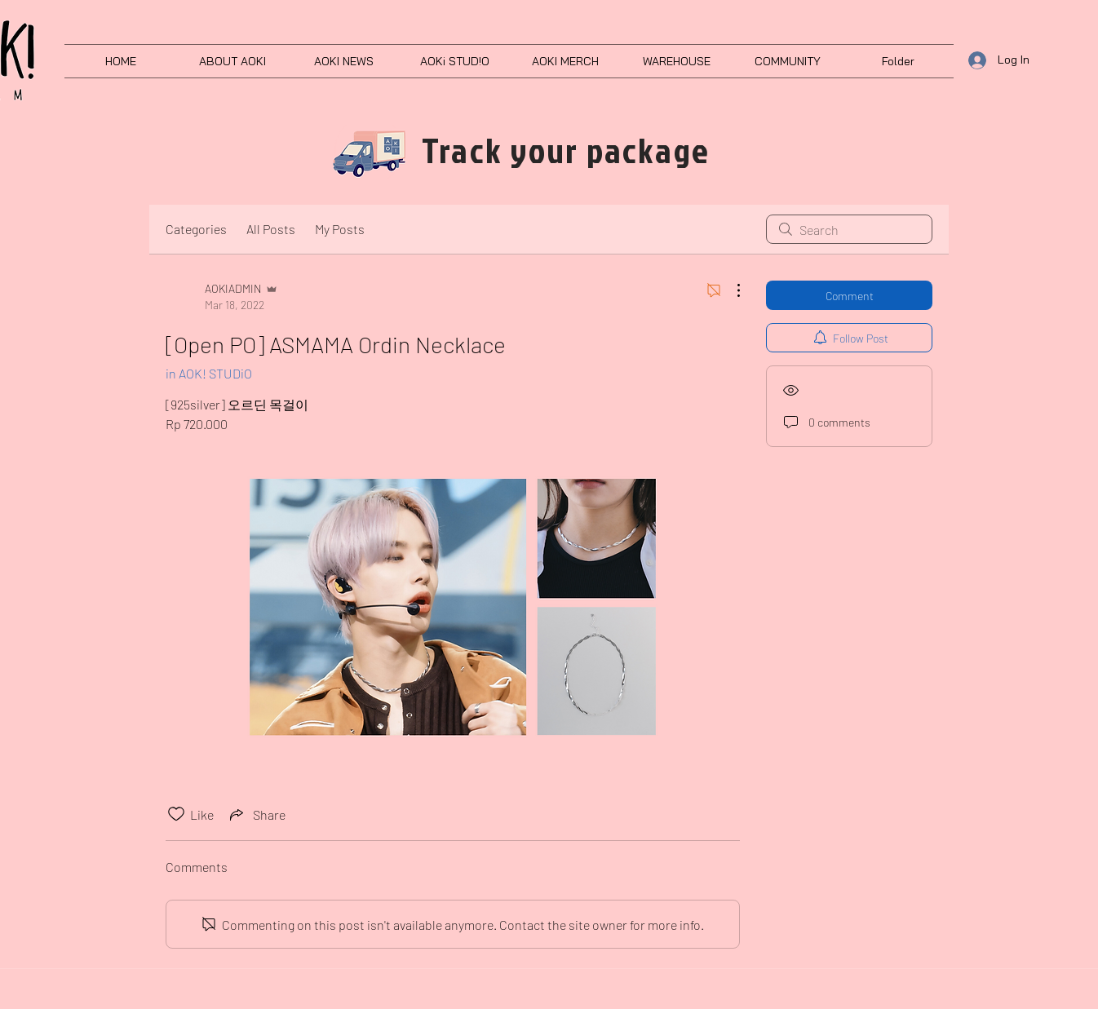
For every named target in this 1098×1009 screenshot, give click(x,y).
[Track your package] (565, 150)
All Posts (270, 229)
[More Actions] (730, 290)
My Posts (340, 229)
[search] (849, 229)
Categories (196, 229)
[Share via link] (256, 814)
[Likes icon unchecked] (176, 814)
